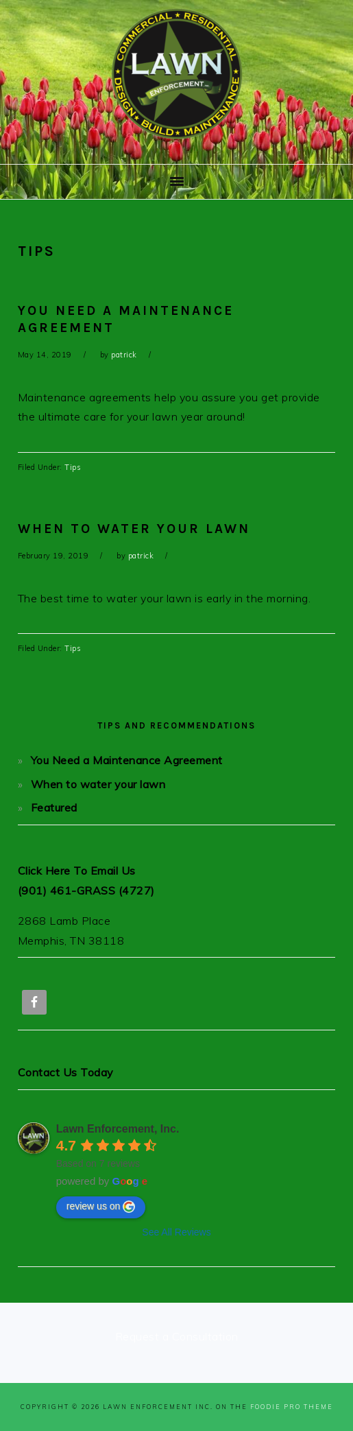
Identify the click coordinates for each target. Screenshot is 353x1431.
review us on (101, 1207)
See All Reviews (176, 1232)
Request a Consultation (177, 1336)
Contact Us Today (66, 1072)
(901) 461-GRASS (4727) (86, 890)
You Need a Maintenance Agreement (127, 760)
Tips (72, 467)
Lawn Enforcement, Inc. (118, 1129)
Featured (54, 807)
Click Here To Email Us (77, 870)
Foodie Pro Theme (291, 1406)
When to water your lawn (134, 528)
